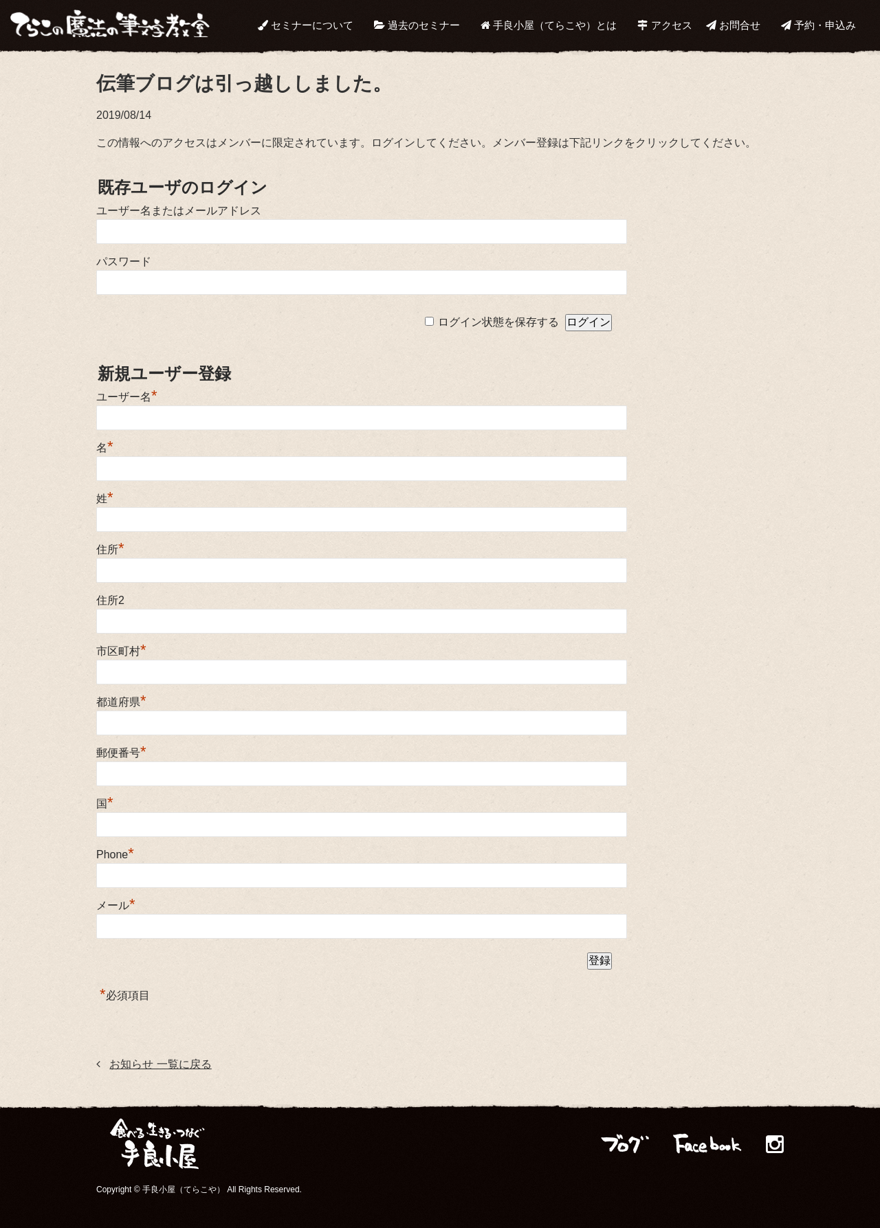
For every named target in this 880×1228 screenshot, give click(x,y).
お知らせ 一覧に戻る (160, 1064)
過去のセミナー (417, 25)
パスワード (123, 261)
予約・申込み (818, 25)
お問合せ (733, 25)
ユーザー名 (126, 397)
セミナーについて (305, 25)
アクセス (664, 25)
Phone (115, 854)
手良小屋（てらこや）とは (549, 25)
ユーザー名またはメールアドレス (178, 210)
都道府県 (121, 702)
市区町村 (121, 651)
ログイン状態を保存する (498, 322)
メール (115, 905)
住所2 (110, 600)
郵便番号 (121, 753)
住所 (110, 549)
